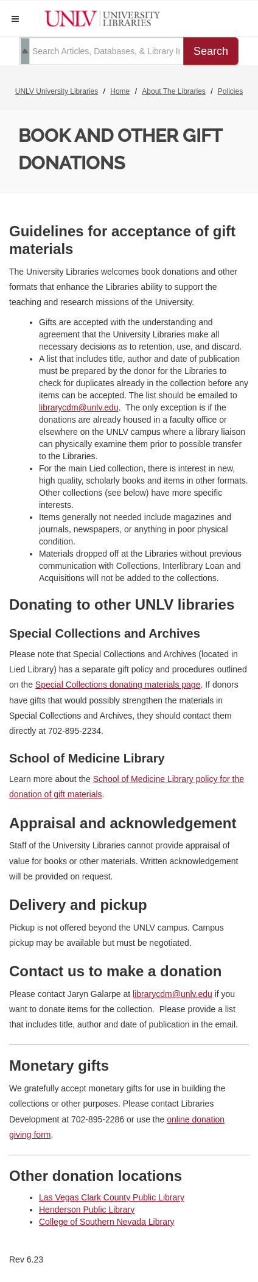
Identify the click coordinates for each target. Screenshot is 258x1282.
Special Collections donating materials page (118, 684)
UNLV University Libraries (56, 91)
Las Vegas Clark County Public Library (111, 1197)
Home (120, 91)
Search (211, 51)
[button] (15, 19)
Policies (230, 91)
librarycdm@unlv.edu (79, 407)
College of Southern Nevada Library (107, 1222)
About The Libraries (174, 91)
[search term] (101, 51)
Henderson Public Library (86, 1209)
